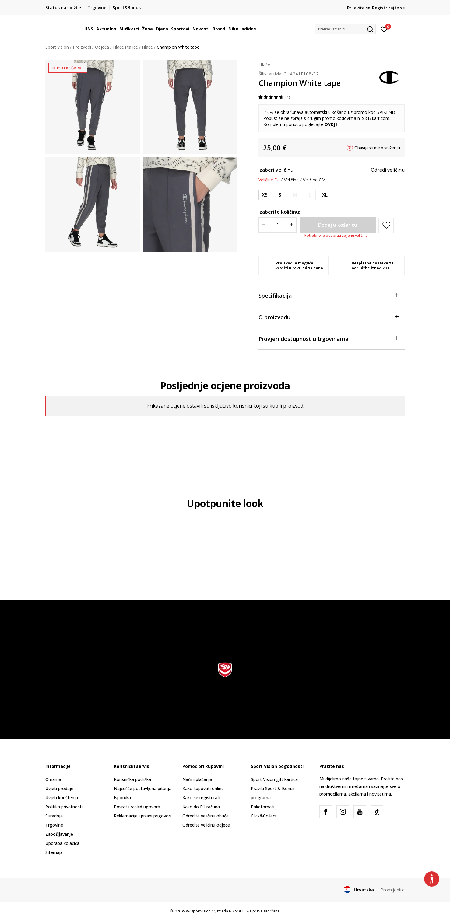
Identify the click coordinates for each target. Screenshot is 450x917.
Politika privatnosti (64, 807)
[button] (345, 29)
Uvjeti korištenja (61, 797)
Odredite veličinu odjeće (206, 825)
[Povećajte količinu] (291, 225)
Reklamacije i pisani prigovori (142, 816)
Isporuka (122, 797)
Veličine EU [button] (269, 179)
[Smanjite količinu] (263, 225)
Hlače (147, 47)
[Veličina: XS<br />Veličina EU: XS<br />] (264, 195)
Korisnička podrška (132, 779)
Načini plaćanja (197, 779)
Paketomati (262, 807)
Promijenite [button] (392, 890)
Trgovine (54, 825)
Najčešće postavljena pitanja (142, 788)
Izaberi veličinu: (276, 170)
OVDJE (331, 124)
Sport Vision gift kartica (274, 779)
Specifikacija (328, 295)
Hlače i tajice (125, 47)
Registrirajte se (388, 8)
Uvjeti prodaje (59, 788)
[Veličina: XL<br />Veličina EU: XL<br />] (325, 195)
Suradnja (54, 816)
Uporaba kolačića (62, 843)
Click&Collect (264, 816)
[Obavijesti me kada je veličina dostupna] (295, 195)
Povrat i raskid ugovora (137, 807)
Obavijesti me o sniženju (377, 147)
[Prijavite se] (384, 28)
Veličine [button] (291, 179)
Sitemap (53, 852)
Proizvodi (82, 47)
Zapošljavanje (59, 834)
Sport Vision (57, 47)
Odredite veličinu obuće (205, 816)
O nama (53, 779)
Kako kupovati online (203, 788)
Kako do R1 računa (201, 807)
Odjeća (102, 47)
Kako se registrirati (201, 797)
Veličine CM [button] (314, 179)
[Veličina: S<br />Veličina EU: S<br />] (280, 195)
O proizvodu (328, 317)
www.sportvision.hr (198, 911)
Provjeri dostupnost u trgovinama (328, 338)
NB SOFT (236, 911)
